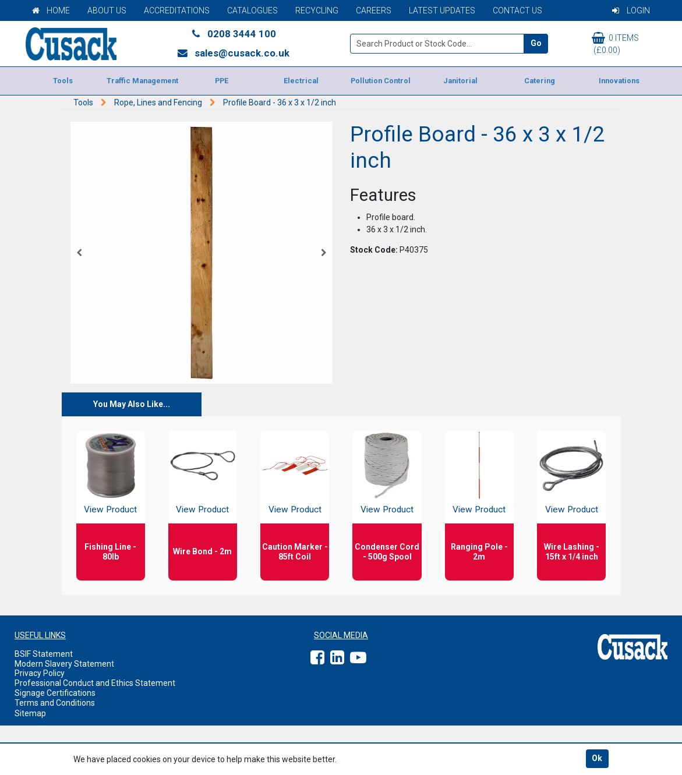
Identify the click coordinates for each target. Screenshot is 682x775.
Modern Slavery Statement (64, 663)
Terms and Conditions (55, 702)
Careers (373, 10)
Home (51, 10)
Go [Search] (536, 43)
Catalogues (252, 10)
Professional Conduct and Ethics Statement (95, 683)
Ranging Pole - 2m (479, 551)
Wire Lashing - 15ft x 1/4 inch (571, 551)
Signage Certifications (55, 693)
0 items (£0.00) (615, 43)
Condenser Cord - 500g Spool (387, 551)
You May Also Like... (131, 404)
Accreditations (177, 10)
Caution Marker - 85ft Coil (295, 551)
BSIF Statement (44, 654)
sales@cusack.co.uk (233, 53)
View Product (110, 509)
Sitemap (30, 713)
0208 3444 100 (233, 34)
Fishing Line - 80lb (110, 551)
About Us (106, 10)
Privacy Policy (40, 673)
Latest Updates (442, 10)
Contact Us (517, 10)
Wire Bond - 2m (202, 551)
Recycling (316, 10)
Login (631, 10)
